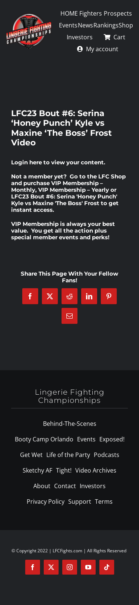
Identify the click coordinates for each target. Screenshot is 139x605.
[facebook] (32, 567)
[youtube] (88, 567)
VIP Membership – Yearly (73, 189)
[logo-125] (29, 15)
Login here (26, 162)
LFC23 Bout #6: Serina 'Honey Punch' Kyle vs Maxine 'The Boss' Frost (64, 200)
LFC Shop (112, 176)
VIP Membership (35, 223)
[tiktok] (106, 567)
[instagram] (69, 567)
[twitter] (51, 567)
